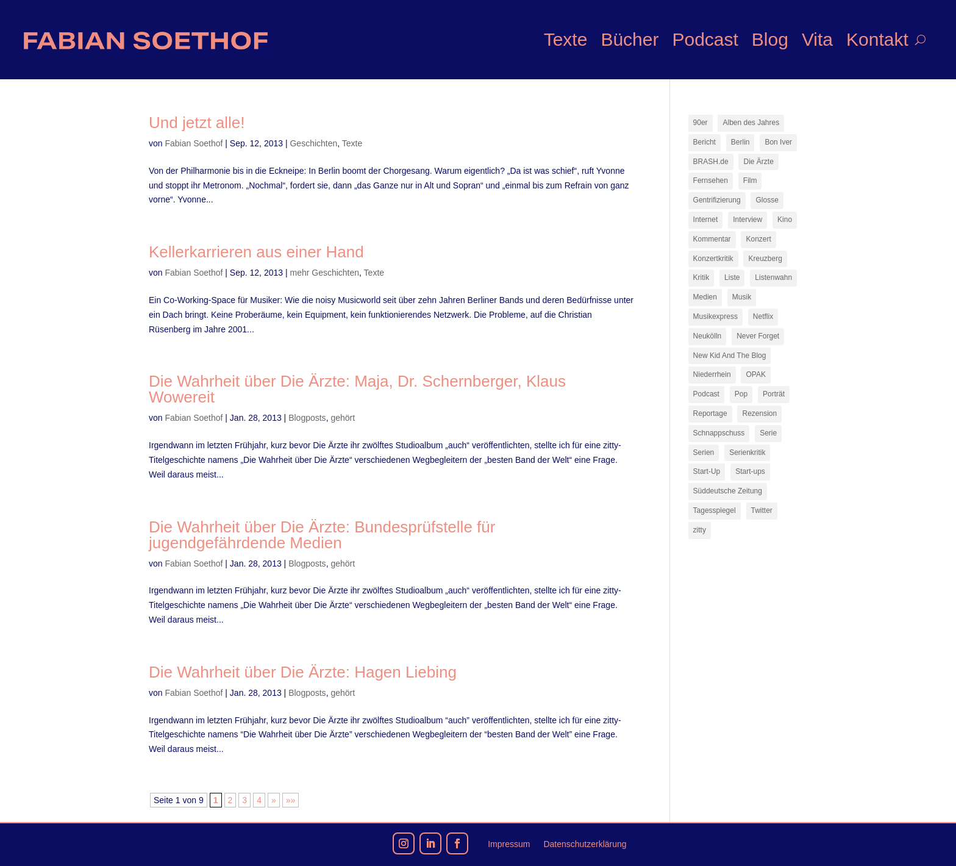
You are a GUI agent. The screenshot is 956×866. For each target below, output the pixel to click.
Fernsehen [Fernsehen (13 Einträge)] (710, 180)
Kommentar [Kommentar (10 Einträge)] (712, 239)
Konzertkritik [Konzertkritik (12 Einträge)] (713, 258)
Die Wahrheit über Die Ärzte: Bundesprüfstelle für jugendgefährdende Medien (322, 535)
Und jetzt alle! (197, 122)
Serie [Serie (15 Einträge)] (768, 433)
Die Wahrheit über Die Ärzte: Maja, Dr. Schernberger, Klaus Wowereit (357, 389)
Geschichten (313, 143)
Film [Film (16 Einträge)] (750, 180)
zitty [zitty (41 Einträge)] (699, 530)
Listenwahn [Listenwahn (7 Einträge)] (773, 277)
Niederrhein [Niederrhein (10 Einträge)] (712, 374)
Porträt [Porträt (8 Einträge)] (774, 394)
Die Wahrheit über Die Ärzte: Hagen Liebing (303, 672)
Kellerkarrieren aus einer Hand (256, 252)
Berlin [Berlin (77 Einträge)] (740, 142)
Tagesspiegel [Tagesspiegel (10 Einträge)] (714, 510)
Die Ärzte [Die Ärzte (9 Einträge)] (758, 161)
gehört (342, 418)
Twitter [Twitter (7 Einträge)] (761, 510)
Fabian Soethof (194, 143)
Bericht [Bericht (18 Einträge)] (704, 142)
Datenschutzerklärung (584, 844)
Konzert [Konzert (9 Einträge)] (758, 239)
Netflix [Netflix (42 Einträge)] (763, 316)
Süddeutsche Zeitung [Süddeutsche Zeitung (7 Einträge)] (727, 491)
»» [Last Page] (291, 800)
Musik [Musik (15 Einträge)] (741, 297)
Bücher (629, 39)
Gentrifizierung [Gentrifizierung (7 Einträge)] (717, 200)
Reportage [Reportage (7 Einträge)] (710, 413)
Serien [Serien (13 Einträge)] (704, 452)
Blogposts (307, 418)
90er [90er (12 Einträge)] (700, 122)
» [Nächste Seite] (273, 800)
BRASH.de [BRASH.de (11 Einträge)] (711, 161)
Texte (566, 39)
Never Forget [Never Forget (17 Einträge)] (758, 336)
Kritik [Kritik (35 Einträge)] (701, 277)
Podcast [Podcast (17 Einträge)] (706, 394)
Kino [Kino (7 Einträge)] (784, 219)
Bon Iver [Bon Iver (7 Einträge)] (778, 142)
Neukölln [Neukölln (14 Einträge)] (707, 336)
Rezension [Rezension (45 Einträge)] (759, 413)
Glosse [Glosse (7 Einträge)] (766, 200)
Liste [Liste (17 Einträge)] (732, 277)
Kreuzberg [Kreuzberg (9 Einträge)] (765, 258)
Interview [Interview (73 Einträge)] (747, 219)
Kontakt (877, 39)
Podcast (705, 39)
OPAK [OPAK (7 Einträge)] (755, 374)
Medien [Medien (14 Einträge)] (705, 297)
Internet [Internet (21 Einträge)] (705, 219)
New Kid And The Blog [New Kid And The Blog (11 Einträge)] (729, 355)
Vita (817, 39)
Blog (770, 39)
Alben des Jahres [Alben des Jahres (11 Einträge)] (750, 122)
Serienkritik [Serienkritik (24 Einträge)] (747, 452)
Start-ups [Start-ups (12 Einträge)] (750, 471)
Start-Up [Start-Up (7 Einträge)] (707, 471)
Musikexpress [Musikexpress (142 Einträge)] (715, 316)
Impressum (509, 844)
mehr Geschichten (324, 272)
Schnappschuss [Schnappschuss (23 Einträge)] (719, 433)
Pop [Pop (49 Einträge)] (741, 394)
